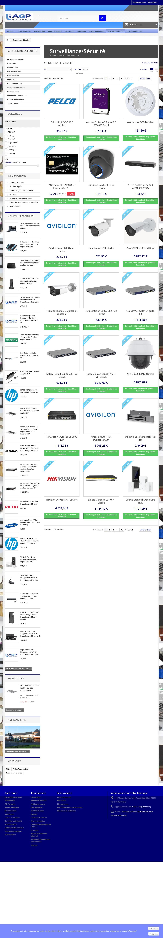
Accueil (34, 814)
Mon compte (64, 793)
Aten (11, 139)
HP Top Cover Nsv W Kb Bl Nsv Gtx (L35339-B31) (29, 687)
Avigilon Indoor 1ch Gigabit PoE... (62, 249)
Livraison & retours (16, 183)
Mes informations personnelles (69, 807)
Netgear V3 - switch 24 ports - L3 (140, 312)
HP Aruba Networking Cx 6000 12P (62, 438)
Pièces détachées (24, 31)
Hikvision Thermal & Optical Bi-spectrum (62, 312)
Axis (12, 146)
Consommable (39, 31)
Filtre (8, 769)
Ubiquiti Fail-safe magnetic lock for (140, 438)
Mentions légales (15, 187)
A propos (12, 194)
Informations (16, 175)
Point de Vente (13, 92)
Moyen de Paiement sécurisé (20, 198)
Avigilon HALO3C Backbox (140, 122)
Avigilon (12, 143)
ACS (11, 132)
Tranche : (8, 162)
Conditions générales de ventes (21, 190)
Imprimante (12, 79)
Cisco (11, 153)
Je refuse (154, 934)
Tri (45, 69)
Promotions (15, 678)
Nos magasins (14, 206)
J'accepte (153, 928)
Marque (10, 31)
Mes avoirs (61, 801)
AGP (11, 136)
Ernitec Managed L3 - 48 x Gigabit (101, 501)
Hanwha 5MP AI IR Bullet (101, 248)
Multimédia (82, 31)
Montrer (77, 69)
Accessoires (69, 31)
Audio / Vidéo (12, 104)
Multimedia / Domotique (17, 96)
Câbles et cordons (55, 31)
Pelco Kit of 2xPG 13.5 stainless (62, 123)
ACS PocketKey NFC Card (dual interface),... (62, 186)
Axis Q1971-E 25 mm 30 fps (140, 248)
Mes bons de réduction (66, 811)
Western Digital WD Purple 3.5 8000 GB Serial (101, 123)
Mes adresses (62, 804)
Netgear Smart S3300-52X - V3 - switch (61, 375)
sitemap (34, 845)
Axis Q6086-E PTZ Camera (140, 374)
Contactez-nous (139, 2)
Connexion (152, 2)
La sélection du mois (134, 31)
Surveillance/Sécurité (115, 31)
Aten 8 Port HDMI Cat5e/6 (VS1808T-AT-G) (140, 186)
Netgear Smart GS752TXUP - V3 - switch (101, 375)
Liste (156, 69)
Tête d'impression (20, 769)
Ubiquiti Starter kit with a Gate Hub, (140, 501)
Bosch (12, 150)
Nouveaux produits (20, 216)
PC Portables (12, 67)
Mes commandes (64, 797)
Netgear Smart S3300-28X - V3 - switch (101, 312)
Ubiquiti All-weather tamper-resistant (101, 186)
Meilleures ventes (38, 804)
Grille (152, 69)
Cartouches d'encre (14, 773)
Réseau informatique (96, 31)
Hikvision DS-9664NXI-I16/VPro (62, 500)
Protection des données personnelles (23, 202)
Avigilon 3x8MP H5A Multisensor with (101, 438)
